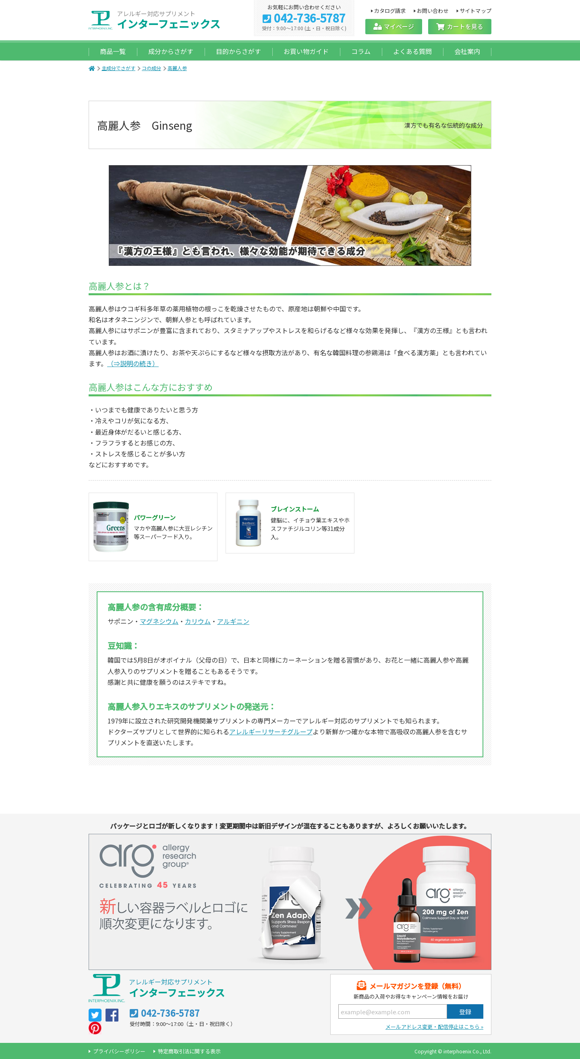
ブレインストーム (295, 509)
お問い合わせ (433, 10)
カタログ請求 (390, 10)
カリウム (198, 621)
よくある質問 (412, 51)
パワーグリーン (155, 517)
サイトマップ (475, 10)
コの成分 (151, 67)
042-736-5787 (310, 18)
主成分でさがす (118, 67)
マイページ (399, 26)
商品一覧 (113, 51)
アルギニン (233, 621)
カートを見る (465, 26)
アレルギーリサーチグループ (271, 731)
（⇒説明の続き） (133, 363)
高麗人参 (177, 67)
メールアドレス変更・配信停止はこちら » (434, 1026)
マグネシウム (159, 621)
